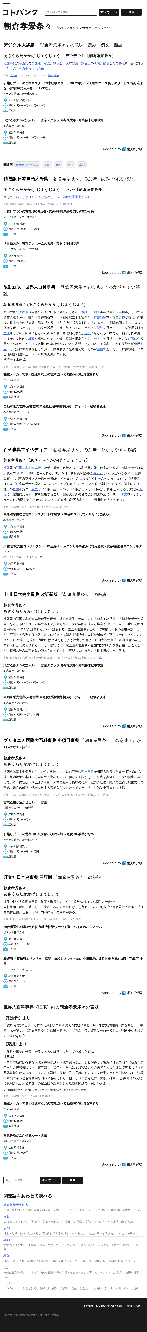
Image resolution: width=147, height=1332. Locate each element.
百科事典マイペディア (25, 449)
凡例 (56, 75)
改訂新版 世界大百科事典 (29, 286)
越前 (6, 468)
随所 (87, 333)
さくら (98, 473)
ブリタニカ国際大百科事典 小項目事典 (41, 740)
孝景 (47, 63)
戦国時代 (9, 63)
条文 (34, 489)
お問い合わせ (133, 1306)
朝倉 (97, 312)
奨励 (70, 164)
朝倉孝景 (22, 312)
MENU (6, 3)
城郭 (31, 338)
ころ (91, 322)
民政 (47, 164)
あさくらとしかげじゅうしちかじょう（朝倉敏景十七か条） (49, 197)
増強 (82, 164)
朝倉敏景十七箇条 (31, 68)
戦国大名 (22, 468)
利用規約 (88, 1306)
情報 (50, 75)
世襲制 (98, 328)
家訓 (84, 312)
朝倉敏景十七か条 (27, 164)
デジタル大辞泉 (18, 44)
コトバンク (20, 12)
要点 (122, 63)
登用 (75, 63)
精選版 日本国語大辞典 (25, 178)
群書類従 (100, 317)
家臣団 (86, 63)
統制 (97, 63)
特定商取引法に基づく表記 (109, 1306)
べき (75, 328)
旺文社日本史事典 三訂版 (27, 877)
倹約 (59, 164)
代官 (131, 338)
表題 (16, 489)
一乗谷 (98, 338)
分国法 (36, 63)
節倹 (106, 63)
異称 (122, 317)
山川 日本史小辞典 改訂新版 (30, 594)
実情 (100, 349)
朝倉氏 (23, 63)
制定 (56, 63)
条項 (6, 333)
